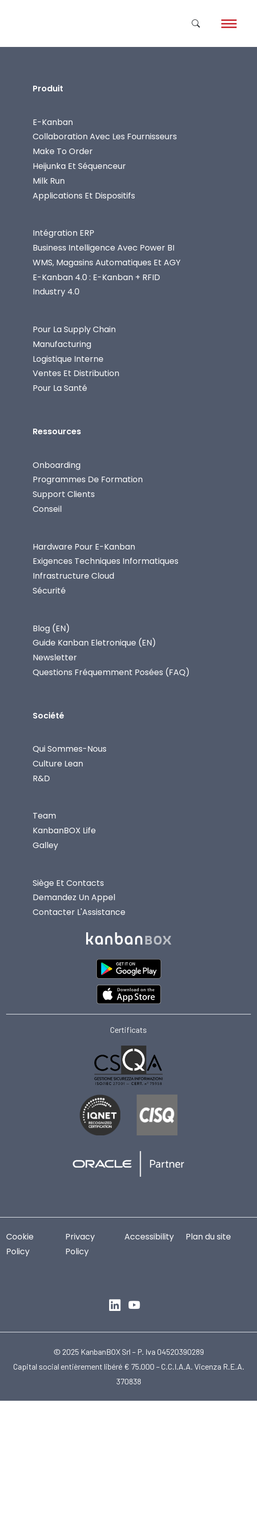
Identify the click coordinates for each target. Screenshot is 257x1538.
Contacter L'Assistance (79, 912)
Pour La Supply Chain (74, 329)
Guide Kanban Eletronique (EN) (94, 643)
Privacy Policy (80, 1244)
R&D (41, 778)
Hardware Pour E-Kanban (84, 547)
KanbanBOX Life (64, 830)
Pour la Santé (60, 388)
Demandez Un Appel (74, 897)
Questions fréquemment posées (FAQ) (111, 672)
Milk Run (49, 181)
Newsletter (55, 657)
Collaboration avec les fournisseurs (105, 136)
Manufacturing (62, 344)
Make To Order (63, 151)
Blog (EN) (51, 628)
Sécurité (49, 591)
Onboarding (57, 465)
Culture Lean (58, 764)
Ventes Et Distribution (76, 373)
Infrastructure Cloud (73, 576)
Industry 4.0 (56, 291)
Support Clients (64, 494)
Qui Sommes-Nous (70, 749)
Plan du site (208, 1237)
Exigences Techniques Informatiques (105, 561)
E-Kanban (53, 122)
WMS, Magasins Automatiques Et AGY (107, 262)
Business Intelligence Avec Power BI (103, 248)
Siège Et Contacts (68, 883)
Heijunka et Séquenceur (79, 166)
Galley (45, 845)
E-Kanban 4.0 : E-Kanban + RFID (96, 277)
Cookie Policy (20, 1244)
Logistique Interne (68, 359)
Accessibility (149, 1237)
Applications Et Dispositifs (84, 196)
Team (44, 816)
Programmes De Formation (88, 479)
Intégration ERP (63, 233)
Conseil (47, 509)
